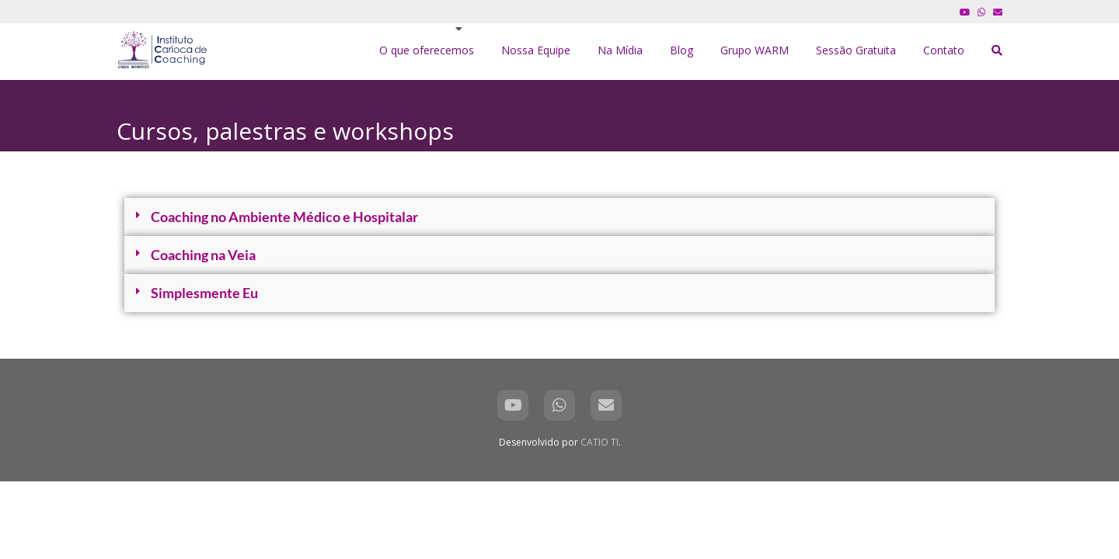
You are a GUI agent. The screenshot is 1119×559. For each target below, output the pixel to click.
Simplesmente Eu (204, 292)
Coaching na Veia (203, 254)
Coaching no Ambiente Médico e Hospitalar (284, 216)
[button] (559, 217)
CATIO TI (599, 442)
